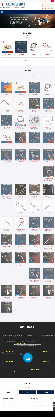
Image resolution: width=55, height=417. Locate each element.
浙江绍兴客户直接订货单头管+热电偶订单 (37, 402)
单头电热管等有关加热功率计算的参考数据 (37, 405)
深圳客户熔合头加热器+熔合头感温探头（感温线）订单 (12, 402)
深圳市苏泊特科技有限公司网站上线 (9, 405)
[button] (4, 21)
